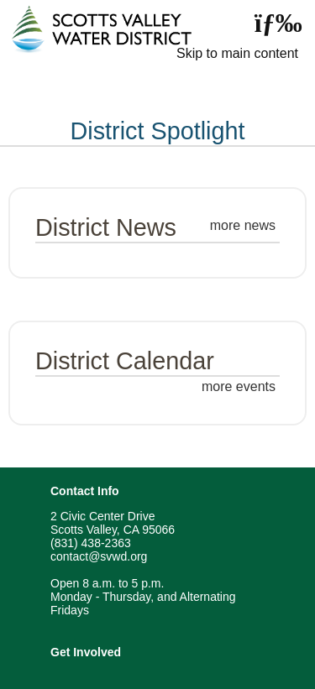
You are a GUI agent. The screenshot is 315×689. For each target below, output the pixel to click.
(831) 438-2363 (90, 543)
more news (243, 225)
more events (239, 386)
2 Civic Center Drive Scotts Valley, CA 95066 (112, 522)
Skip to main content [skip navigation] (237, 53)
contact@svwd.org (98, 556)
